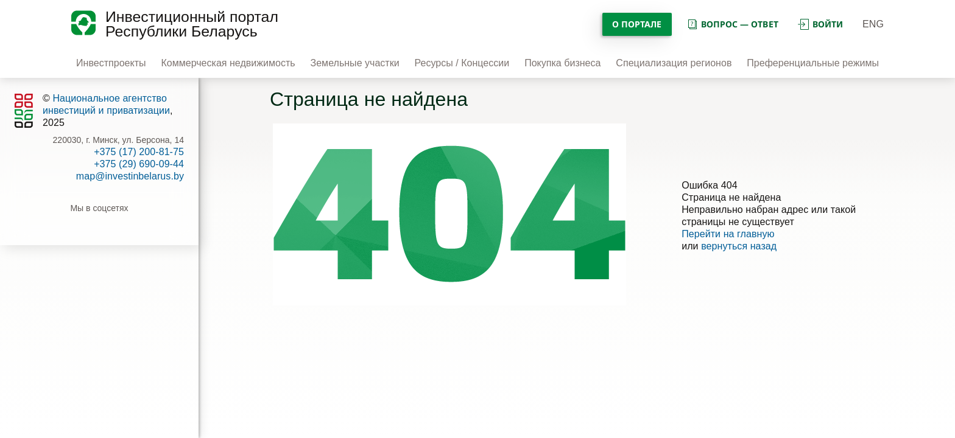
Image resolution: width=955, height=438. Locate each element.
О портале (637, 24)
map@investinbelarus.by (130, 176)
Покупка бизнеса (562, 63)
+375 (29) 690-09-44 (139, 164)
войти (820, 24)
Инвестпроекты (111, 63)
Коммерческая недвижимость (228, 63)
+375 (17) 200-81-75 (139, 152)
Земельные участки (355, 63)
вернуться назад (739, 246)
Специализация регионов (673, 63)
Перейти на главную (728, 234)
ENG (873, 24)
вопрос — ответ (732, 24)
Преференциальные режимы (813, 63)
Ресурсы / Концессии (462, 63)
